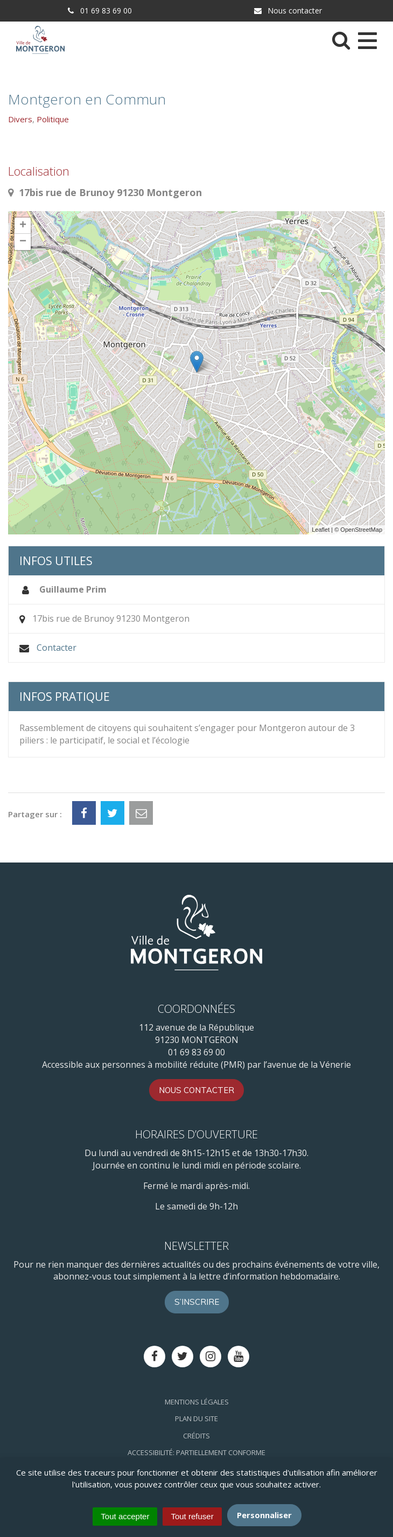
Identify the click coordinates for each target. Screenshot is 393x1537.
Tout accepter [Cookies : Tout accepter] (125, 1516)
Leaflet (320, 529)
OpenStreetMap (361, 529)
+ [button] (22, 226)
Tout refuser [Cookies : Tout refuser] (192, 1516)
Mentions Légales (197, 1402)
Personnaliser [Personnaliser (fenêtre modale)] (264, 1515)
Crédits (196, 1436)
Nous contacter (287, 10)
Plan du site (196, 1418)
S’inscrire (196, 1302)
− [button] (22, 242)
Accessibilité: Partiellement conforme (196, 1452)
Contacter (56, 647)
